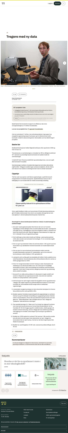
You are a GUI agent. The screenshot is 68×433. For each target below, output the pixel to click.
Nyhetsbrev (49, 409)
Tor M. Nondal (5, 416)
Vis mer (16, 118)
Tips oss (63, 403)
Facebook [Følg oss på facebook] (26, 412)
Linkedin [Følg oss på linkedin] (26, 415)
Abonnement (34, 427)
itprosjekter (18, 331)
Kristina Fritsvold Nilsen (7, 411)
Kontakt (34, 430)
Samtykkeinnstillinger (52, 412)
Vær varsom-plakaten (22, 422)
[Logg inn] (50, 3)
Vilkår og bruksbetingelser (53, 415)
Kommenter (22, 94)
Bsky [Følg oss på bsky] (25, 417)
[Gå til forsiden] (3, 3)
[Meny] (63, 3)
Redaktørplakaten (35, 422)
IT (7, 32)
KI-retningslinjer (50, 417)
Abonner (57, 3)
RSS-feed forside (28, 409)
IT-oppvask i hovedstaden (35, 129)
